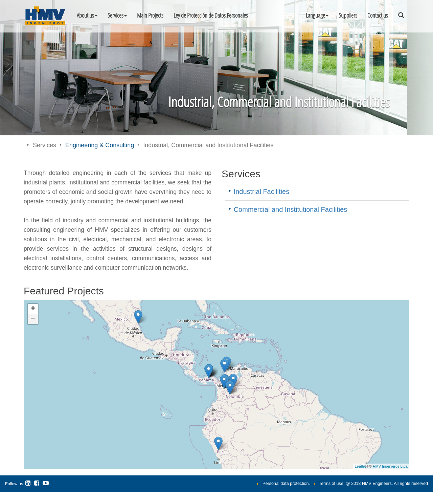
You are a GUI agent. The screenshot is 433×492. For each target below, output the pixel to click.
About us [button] (87, 15)
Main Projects (150, 15)
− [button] (33, 319)
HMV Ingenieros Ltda (390, 466)
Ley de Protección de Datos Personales (211, 15)
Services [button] (117, 15)
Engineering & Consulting (99, 145)
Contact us (377, 15)
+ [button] (33, 309)
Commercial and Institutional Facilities (290, 209)
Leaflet (360, 466)
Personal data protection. (286, 483)
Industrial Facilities (262, 191)
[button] (317, 15)
